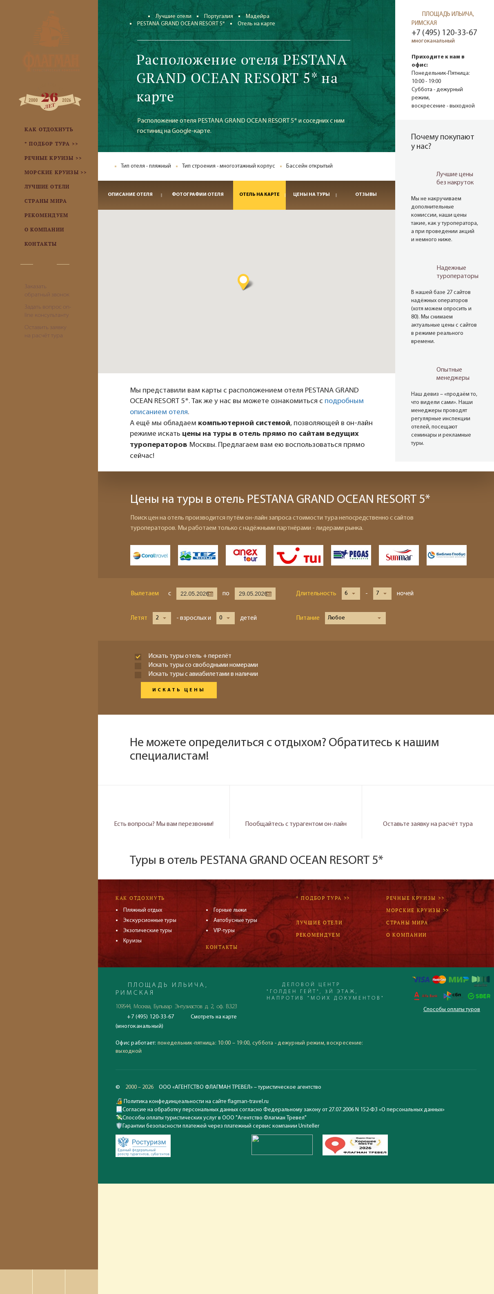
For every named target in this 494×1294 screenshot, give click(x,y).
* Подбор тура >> (323, 898)
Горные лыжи (230, 910)
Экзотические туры (147, 931)
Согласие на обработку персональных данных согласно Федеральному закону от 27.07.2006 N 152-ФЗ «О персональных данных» (283, 1110)
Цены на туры (311, 194)
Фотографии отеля (198, 194)
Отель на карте (259, 194)
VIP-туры (224, 931)
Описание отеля (130, 194)
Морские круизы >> (417, 910)
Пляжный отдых (142, 910)
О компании (406, 935)
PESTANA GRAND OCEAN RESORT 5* (181, 24)
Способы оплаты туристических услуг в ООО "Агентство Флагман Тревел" (214, 1118)
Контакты (222, 947)
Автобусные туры (235, 920)
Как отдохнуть (140, 898)
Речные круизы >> (415, 898)
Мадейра (257, 16)
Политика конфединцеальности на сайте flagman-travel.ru (195, 1102)
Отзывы (366, 194)
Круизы (132, 941)
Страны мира (407, 922)
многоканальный (433, 41)
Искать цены (178, 690)
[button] (280, 281)
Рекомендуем (318, 935)
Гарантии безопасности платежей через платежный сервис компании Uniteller (220, 1126)
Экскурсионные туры (149, 920)
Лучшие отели (173, 16)
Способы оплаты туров (451, 1010)
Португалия (218, 16)
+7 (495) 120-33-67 (444, 33)
